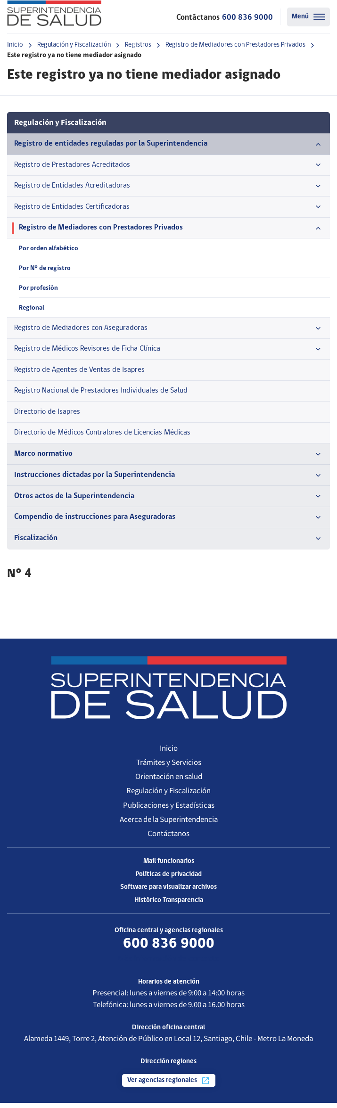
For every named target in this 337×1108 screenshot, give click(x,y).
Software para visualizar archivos (168, 892)
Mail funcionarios (168, 866)
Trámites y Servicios (168, 767)
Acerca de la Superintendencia (169, 824)
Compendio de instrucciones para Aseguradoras (168, 522)
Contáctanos (168, 839)
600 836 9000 (247, 18)
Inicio (15, 45)
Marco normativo (168, 459)
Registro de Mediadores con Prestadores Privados (235, 45)
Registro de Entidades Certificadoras (168, 208)
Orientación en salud (168, 782)
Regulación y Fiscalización (74, 45)
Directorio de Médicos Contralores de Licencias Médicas (107, 437)
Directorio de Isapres (48, 416)
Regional (31, 310)
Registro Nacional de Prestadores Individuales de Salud (105, 395)
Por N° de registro (45, 269)
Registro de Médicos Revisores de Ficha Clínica (168, 352)
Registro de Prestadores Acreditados (168, 165)
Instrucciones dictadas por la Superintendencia (168, 480)
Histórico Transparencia (168, 905)
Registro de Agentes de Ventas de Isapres (82, 373)
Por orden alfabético (49, 250)
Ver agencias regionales (168, 1086)
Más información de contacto (168, 964)
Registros (138, 45)
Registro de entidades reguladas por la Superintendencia (168, 144)
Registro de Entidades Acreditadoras (168, 186)
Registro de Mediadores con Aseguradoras (168, 331)
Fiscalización (168, 544)
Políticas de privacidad (169, 879)
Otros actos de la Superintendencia (168, 501)
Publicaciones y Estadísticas (168, 810)
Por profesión (38, 290)
